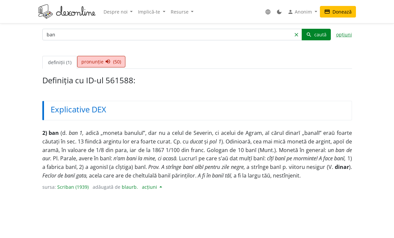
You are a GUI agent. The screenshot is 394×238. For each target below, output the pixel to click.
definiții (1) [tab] (59, 62)
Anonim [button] (300, 12)
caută (316, 34)
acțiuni (150, 187)
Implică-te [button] (149, 12)
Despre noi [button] (116, 12)
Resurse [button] (180, 12)
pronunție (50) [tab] (101, 62)
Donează (338, 12)
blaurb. (130, 187)
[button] (268, 12)
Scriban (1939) (73, 187)
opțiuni (344, 34)
